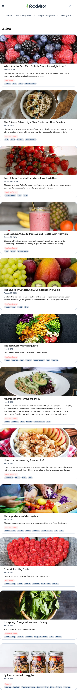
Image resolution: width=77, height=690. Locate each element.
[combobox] (72, 6)
